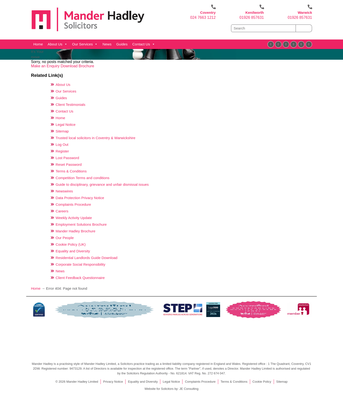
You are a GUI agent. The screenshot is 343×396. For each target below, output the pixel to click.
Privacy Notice (113, 381)
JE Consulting (188, 389)
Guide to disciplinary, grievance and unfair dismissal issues (102, 184)
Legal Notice (66, 124)
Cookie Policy (261, 381)
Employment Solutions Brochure (81, 224)
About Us (57, 44)
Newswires (64, 191)
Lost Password (67, 158)
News (106, 44)
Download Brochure (77, 66)
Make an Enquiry (46, 66)
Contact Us (143, 44)
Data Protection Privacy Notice (80, 198)
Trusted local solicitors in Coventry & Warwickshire (96, 138)
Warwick (305, 12)
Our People (65, 238)
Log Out (62, 144)
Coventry (208, 12)
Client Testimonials (71, 105)
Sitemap (62, 131)
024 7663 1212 (203, 17)
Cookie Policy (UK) (71, 244)
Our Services (85, 44)
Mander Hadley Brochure (76, 231)
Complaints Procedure (73, 204)
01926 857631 (251, 17)
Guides (122, 44)
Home (38, 44)
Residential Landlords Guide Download (86, 258)
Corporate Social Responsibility (80, 264)
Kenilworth (254, 12)
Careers (62, 211)
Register (62, 151)
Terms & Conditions (71, 171)
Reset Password (69, 164)
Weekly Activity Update (74, 218)
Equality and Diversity (73, 251)
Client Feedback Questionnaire (80, 278)
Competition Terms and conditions (83, 178)
